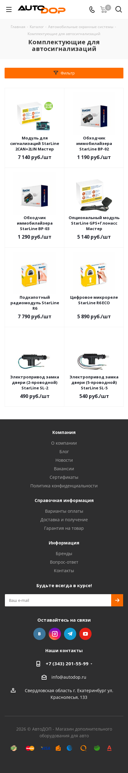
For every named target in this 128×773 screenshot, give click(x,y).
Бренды (64, 553)
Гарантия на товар (64, 528)
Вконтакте (39, 634)
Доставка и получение (64, 519)
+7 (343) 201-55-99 (67, 663)
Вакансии (64, 468)
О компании (64, 443)
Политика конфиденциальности (64, 486)
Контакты (64, 570)
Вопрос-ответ (64, 562)
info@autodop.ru (68, 677)
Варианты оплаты (64, 511)
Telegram (70, 634)
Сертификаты (64, 477)
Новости (64, 460)
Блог (64, 451)
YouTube (85, 634)
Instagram (55, 634)
